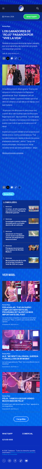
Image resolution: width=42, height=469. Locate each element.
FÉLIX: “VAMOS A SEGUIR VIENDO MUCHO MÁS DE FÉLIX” (18, 399)
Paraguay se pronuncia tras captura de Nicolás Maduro (15, 250)
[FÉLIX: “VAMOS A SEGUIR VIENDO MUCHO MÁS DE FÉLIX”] (21, 382)
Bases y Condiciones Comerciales (22, 452)
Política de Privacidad (9, 454)
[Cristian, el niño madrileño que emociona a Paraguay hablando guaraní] (34, 208)
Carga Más (21, 419)
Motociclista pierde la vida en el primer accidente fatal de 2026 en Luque (16, 262)
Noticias (9, 206)
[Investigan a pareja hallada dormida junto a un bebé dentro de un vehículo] (34, 221)
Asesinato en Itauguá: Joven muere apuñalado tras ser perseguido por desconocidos (15, 236)
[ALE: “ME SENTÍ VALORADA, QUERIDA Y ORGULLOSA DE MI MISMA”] (21, 340)
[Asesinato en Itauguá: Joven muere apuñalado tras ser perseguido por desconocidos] (34, 233)
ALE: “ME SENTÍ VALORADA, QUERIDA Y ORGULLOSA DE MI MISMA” (20, 357)
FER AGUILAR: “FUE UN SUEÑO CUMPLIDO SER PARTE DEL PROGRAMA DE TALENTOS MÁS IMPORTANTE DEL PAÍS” (17, 311)
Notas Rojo (6, 26)
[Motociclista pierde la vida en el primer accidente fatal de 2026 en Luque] (34, 260)
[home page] (21, 8)
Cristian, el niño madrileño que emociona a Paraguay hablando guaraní (16, 211)
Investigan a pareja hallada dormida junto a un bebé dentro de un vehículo (16, 223)
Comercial (27, 434)
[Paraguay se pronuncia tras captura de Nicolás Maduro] (34, 248)
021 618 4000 (7, 440)
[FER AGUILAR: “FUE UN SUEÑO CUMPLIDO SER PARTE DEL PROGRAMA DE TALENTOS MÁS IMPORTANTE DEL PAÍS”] (21, 291)
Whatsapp (31, 17)
